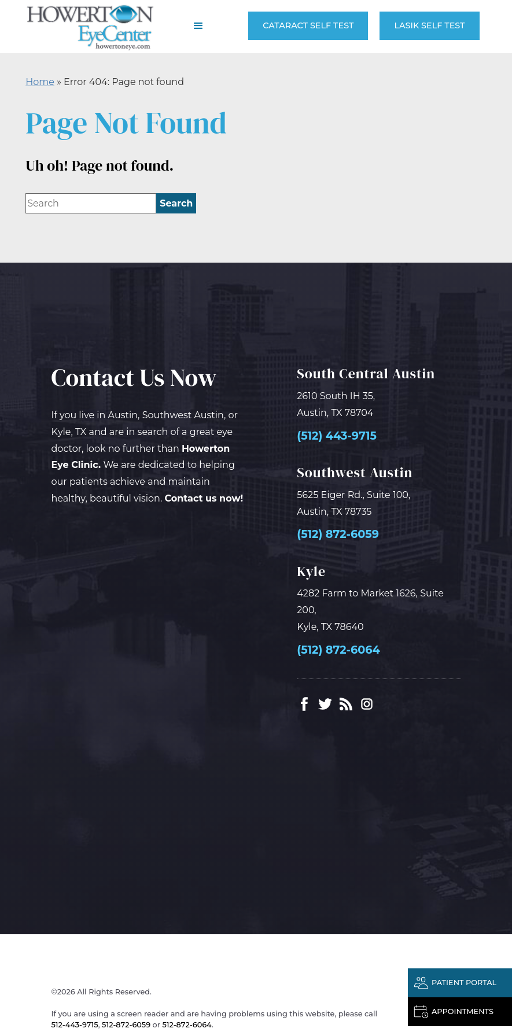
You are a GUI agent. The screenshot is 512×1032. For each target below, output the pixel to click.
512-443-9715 (74, 1024)
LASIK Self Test (429, 25)
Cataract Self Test (308, 25)
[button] (198, 26)
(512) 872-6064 (338, 649)
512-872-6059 (126, 1024)
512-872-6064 (187, 1024)
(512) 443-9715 (337, 435)
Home (39, 81)
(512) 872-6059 (338, 534)
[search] (176, 203)
